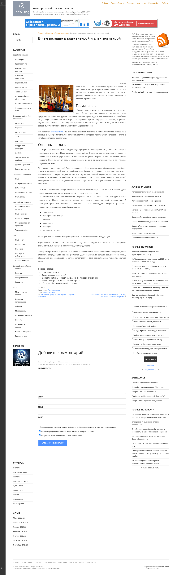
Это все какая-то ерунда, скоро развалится (150, 349)
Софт (15, 235)
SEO (17, 179)
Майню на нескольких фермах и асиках (149, 335)
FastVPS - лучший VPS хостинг (145, 383)
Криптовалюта (21, 64)
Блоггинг (18, 273)
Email (41, 407)
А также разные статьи (150, 468)
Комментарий (45, 368)
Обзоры (18, 306)
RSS (143, 65)
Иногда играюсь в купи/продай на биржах (150, 331)
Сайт (40, 417)
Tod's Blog (21, 8)
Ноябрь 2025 (18, 536)
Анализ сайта (21, 244)
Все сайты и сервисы (22, 202)
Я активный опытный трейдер (145, 326)
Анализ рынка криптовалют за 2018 (146, 196)
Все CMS (19, 141)
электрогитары (57, 132)
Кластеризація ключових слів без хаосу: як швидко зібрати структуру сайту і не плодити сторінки (150, 453)
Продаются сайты (20, 481)
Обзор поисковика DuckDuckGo (145, 238)
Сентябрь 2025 (19, 545)
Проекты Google (22, 218)
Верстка (18, 128)
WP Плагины (20, 132)
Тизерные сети (21, 92)
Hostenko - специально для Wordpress (147, 387)
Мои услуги (141, 3)
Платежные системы (23, 103)
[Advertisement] (82, 62)
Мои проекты (20, 311)
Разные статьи (61, 33)
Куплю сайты (154, 3)
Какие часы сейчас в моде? (54, 275)
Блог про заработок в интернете (53, 8)
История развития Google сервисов (146, 201)
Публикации (18, 499)
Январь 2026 (18, 527)
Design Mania (137, 401)
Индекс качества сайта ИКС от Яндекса (148, 205)
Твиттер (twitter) (21, 230)
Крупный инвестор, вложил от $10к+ (148, 313)
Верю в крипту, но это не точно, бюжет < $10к (151, 317)
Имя (40, 397)
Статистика (20, 197)
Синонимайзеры (22, 261)
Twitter (155, 65)
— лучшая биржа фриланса (150, 92)
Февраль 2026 (19, 522)
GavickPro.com (153, 569)
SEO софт (19, 240)
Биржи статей (21, 87)
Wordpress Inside (139, 396)
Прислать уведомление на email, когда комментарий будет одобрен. (66, 431)
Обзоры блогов (21, 278)
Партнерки (19, 59)
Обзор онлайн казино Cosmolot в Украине (60, 283)
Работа (165, 3)
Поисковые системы (23, 192)
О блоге (105, 3)
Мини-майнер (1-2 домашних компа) (148, 340)
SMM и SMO (20, 188)
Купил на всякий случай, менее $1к (147, 322)
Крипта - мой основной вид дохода (147, 344)
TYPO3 (18, 137)
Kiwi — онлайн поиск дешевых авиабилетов (150, 221)
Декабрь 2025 (19, 531)
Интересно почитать (23, 315)
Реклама (130, 3)
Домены (18, 153)
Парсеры (19, 249)
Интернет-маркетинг (23, 183)
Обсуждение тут (150, 370)
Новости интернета (23, 331)
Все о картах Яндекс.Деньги (143, 233)
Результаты (150, 366)
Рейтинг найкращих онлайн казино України (61, 281)
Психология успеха (50, 272)
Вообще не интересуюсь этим (145, 353)
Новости (49, 33)
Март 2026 (17, 518)
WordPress (19, 123)
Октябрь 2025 (19, 540)
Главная (41, 33)
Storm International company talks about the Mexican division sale (70, 278)
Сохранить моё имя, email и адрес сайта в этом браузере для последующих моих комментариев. (78, 427)
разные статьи (49, 292)
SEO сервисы (21, 214)
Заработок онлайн (20, 55)
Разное (16, 287)
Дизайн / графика (22, 165)
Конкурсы (19, 282)
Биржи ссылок (21, 83)
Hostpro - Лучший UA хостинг (144, 392)
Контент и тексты (22, 169)
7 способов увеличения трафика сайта (148, 192)
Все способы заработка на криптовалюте (149, 217)
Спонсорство (18, 504)
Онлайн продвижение (22, 174)
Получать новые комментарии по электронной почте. (60, 435)
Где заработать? (117, 3)
